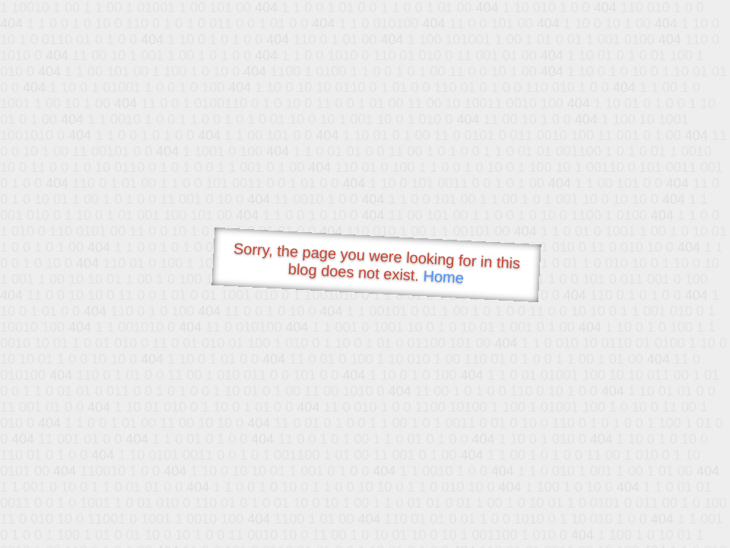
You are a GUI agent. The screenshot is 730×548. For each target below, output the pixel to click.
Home (443, 276)
